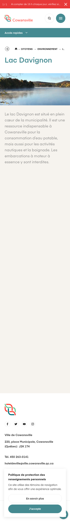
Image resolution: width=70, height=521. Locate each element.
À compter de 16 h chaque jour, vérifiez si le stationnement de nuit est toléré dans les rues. (36, 4)
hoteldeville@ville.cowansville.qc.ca (29, 463)
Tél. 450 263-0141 (17, 457)
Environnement (47, 48)
